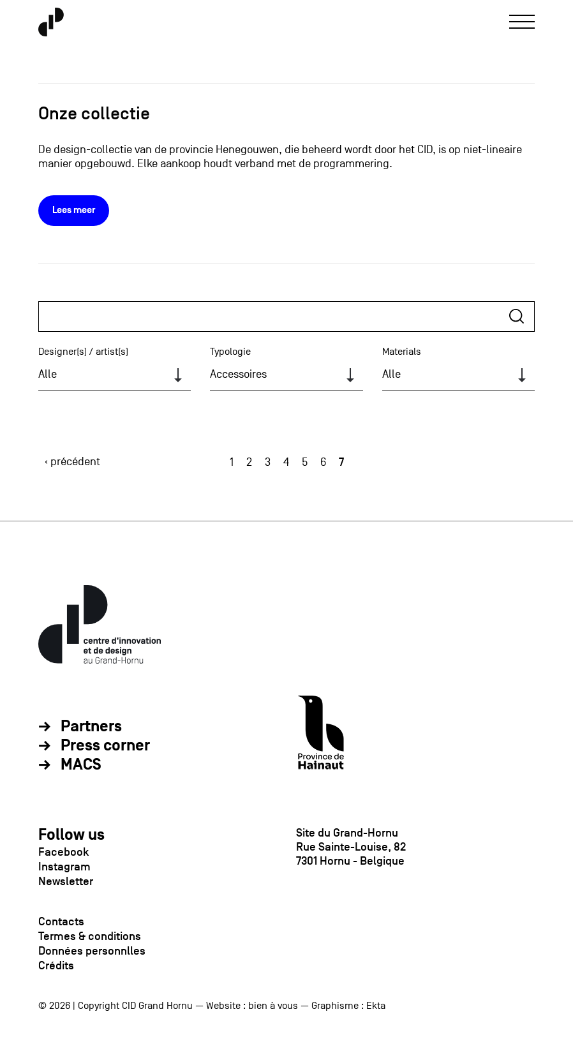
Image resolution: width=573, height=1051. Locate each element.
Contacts (61, 921)
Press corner (105, 746)
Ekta (375, 1005)
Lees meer (73, 210)
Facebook (63, 852)
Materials (401, 351)
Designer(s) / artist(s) (83, 351)
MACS (81, 765)
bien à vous (273, 1005)
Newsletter (65, 881)
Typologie (230, 351)
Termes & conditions (89, 936)
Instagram (64, 867)
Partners (91, 726)
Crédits (56, 965)
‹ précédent (72, 461)
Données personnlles (91, 951)
